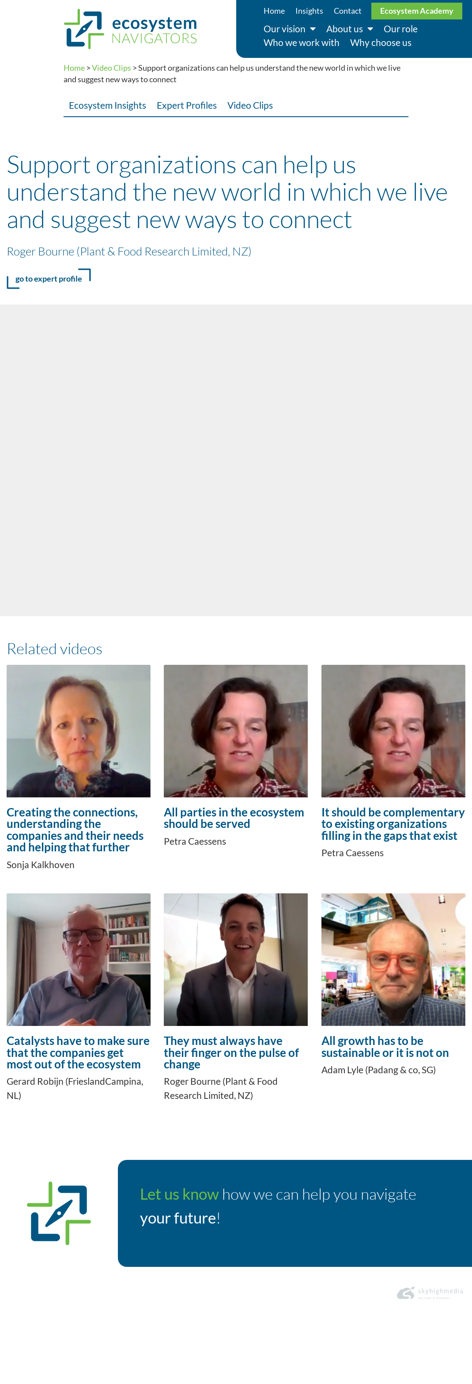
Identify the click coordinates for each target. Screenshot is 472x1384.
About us (349, 29)
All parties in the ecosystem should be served (234, 818)
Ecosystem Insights (107, 105)
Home (274, 10)
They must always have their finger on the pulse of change (231, 1052)
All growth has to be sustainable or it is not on (385, 1046)
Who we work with (302, 42)
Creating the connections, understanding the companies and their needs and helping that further (75, 829)
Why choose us (381, 42)
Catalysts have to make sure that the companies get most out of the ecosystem (78, 1052)
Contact (348, 10)
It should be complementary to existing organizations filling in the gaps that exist (393, 824)
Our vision (290, 29)
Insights (309, 10)
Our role (401, 28)
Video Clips (111, 67)
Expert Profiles (187, 105)
